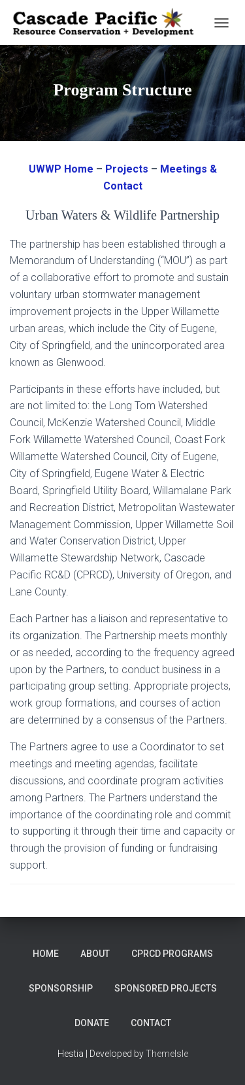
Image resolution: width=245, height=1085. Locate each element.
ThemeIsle (167, 1053)
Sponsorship (61, 988)
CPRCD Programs (172, 953)
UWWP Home (61, 169)
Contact (151, 1023)
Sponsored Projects (165, 988)
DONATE (91, 1023)
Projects (126, 169)
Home (46, 953)
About (95, 953)
